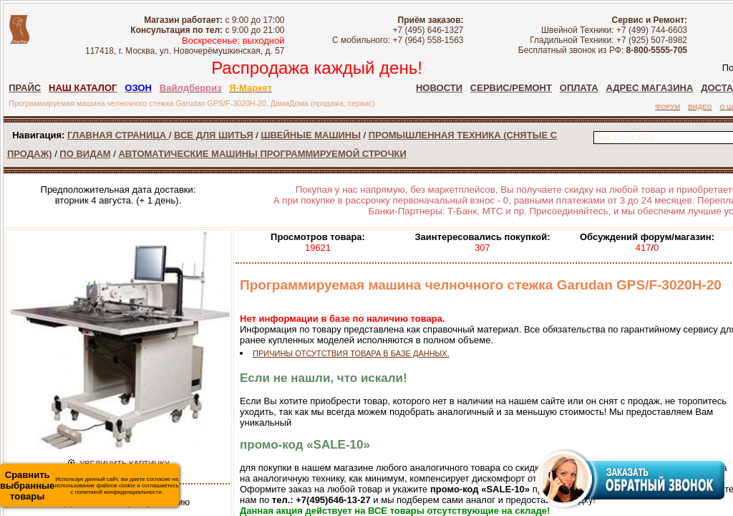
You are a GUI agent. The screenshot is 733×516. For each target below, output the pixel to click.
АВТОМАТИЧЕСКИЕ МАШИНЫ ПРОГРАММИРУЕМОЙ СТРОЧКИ (262, 153)
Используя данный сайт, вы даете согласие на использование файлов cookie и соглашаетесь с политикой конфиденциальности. (89, 485)
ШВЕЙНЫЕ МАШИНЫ (311, 135)
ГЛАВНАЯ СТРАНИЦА (118, 135)
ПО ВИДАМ (84, 153)
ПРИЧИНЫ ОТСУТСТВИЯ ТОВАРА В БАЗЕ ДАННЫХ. (351, 353)
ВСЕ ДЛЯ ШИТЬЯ (213, 135)
